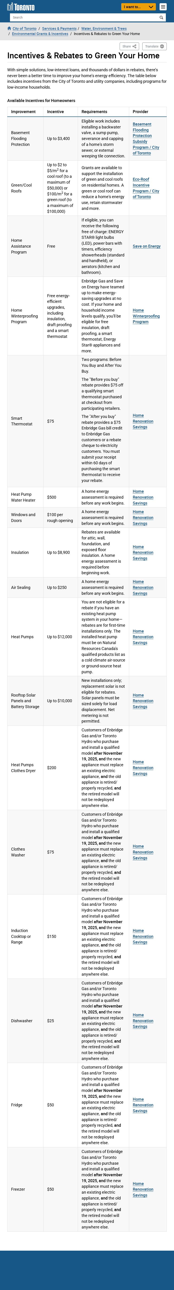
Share (131, 46)
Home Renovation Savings (143, 421)
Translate (151, 46)
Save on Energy (147, 246)
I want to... (132, 6)
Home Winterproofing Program (146, 315)
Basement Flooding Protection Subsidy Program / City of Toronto (146, 138)
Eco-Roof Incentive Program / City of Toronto (146, 187)
